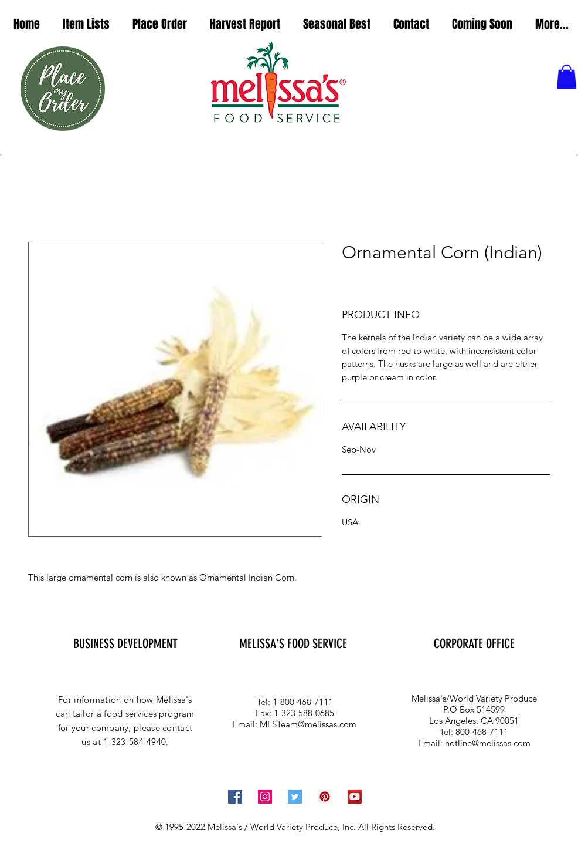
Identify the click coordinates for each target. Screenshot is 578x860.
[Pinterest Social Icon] (325, 797)
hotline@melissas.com (488, 742)
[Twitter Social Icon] (295, 797)
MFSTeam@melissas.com (308, 724)
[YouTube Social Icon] (355, 797)
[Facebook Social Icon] (235, 797)
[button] (86, 24)
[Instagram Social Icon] (265, 797)
